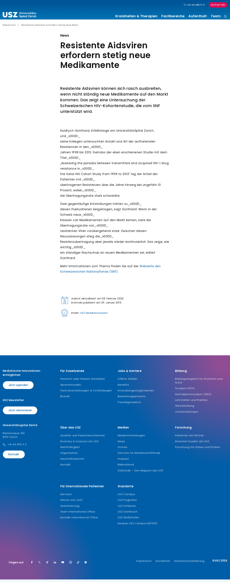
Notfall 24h (218, 4)
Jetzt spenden (18, 387)
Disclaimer (163, 563)
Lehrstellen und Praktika (191, 402)
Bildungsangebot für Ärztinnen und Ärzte (198, 383)
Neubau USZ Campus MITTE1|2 (138, 526)
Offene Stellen (127, 381)
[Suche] (225, 16)
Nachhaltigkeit (70, 449)
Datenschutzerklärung (189, 563)
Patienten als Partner (189, 438)
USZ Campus (126, 496)
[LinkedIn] (55, 565)
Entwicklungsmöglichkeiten (136, 393)
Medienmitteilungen (131, 438)
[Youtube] (62, 565)
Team (216, 16)
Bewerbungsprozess (131, 399)
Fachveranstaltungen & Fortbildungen (86, 393)
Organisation (69, 455)
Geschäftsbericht (72, 461)
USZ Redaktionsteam (94, 315)
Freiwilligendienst (129, 404)
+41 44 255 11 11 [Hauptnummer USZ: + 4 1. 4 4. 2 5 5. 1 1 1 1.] (194, 5)
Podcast (123, 461)
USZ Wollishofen (128, 520)
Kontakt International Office (79, 520)
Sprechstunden (70, 387)
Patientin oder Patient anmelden (82, 381)
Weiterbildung (184, 408)
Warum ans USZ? (71, 502)
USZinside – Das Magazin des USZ (140, 473)
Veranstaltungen (186, 414)
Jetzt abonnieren (20, 412)
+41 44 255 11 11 (17, 447)
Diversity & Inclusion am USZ (79, 443)
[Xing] (47, 565)
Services (66, 496)
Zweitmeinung (70, 508)
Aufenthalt (198, 16)
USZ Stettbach (127, 514)
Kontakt (13, 457)
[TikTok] (78, 565)
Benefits (123, 387)
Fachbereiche (172, 16)
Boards (65, 399)
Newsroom (9, 27)
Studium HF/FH (185, 391)
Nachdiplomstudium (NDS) (193, 396)
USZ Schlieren (127, 508)
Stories (122, 449)
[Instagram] (70, 565)
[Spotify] (85, 565)
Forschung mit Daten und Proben (197, 449)
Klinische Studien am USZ (192, 443)
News (121, 443)
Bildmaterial (126, 467)
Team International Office (77, 514)
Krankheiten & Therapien (136, 16)
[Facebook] (31, 565)
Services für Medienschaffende (139, 455)
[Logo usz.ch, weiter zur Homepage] (19, 15)
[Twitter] (39, 565)
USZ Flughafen (127, 502)
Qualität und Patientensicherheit (82, 438)
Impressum (144, 563)
